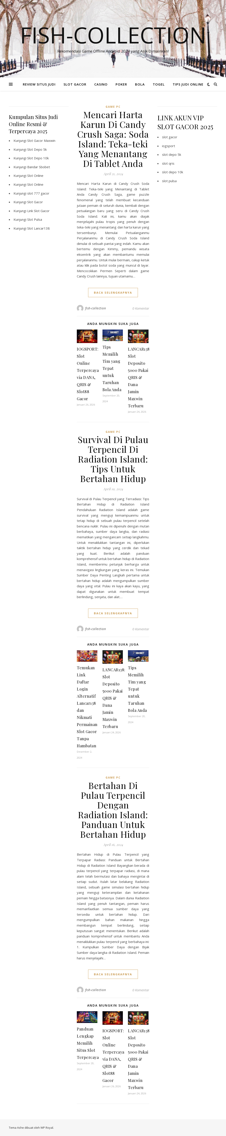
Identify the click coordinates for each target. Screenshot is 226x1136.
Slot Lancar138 (38, 228)
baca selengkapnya (113, 293)
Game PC (113, 107)
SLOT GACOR (75, 84)
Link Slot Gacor (38, 211)
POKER (121, 84)
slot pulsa (169, 181)
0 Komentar (140, 308)
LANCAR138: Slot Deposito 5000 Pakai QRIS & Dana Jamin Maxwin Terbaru (139, 377)
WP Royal (47, 1128)
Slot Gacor (35, 202)
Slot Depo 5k (37, 149)
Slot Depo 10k (38, 158)
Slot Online (35, 175)
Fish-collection (113, 35)
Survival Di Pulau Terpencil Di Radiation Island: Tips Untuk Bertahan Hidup (113, 458)
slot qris (168, 163)
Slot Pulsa (34, 219)
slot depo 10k (172, 172)
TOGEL (159, 84)
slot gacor (169, 137)
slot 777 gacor (38, 193)
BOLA (140, 84)
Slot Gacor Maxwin (41, 140)
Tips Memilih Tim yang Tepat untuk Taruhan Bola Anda (112, 368)
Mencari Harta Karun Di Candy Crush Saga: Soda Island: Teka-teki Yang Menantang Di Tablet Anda (113, 139)
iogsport (168, 146)
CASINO (101, 84)
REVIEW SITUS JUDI (39, 84)
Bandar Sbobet (38, 167)
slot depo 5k (171, 154)
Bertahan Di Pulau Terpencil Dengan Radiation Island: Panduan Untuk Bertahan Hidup (113, 809)
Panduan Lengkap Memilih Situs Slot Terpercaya (88, 1043)
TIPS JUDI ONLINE (188, 84)
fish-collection (95, 308)
